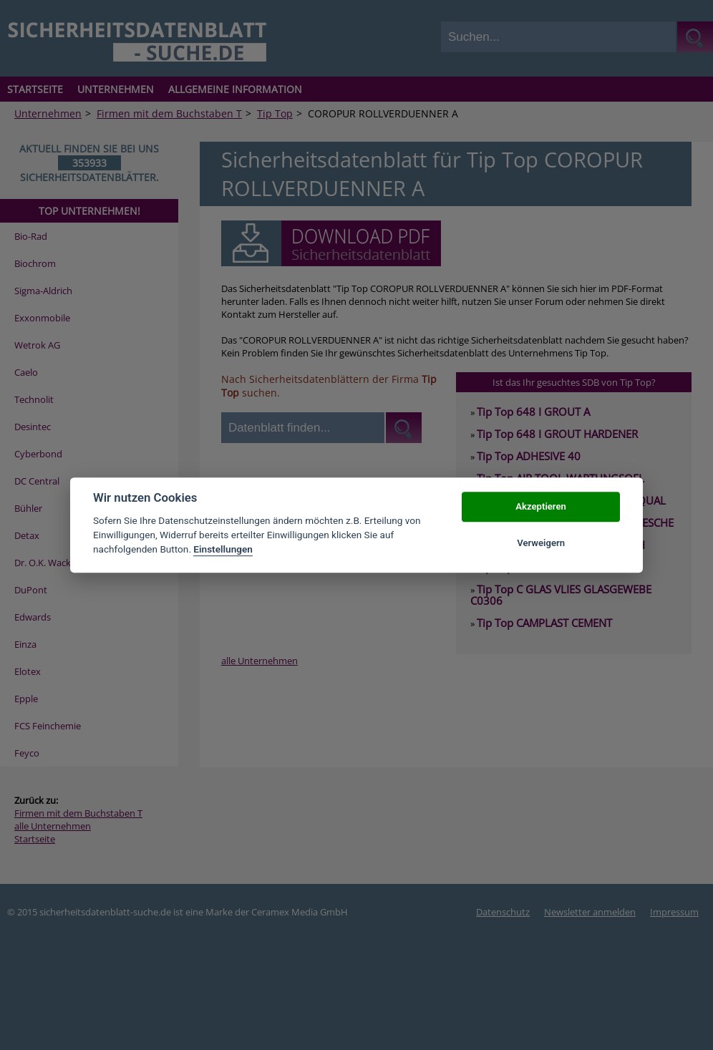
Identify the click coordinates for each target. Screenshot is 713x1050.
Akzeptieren (540, 507)
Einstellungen (223, 549)
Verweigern (541, 543)
